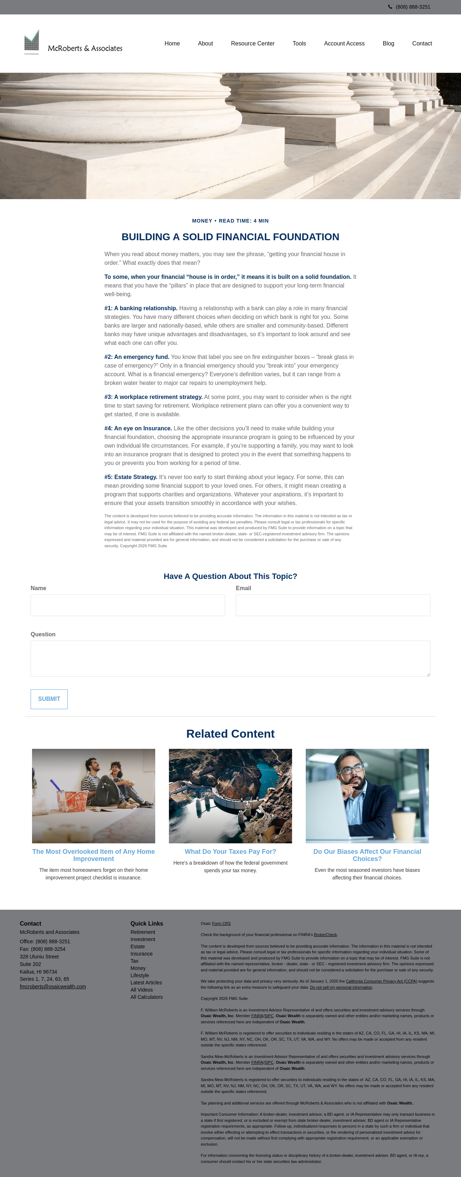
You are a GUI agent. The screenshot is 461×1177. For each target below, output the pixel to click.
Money (138, 968)
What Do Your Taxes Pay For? (230, 851)
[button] (205, 43)
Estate (138, 946)
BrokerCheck (325, 934)
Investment (143, 939)
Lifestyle (140, 975)
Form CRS (221, 923)
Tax (135, 961)
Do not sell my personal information (341, 987)
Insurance (142, 954)
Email (243, 588)
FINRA (257, 1016)
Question (43, 634)
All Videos (142, 990)
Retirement (143, 932)
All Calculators (147, 997)
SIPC (269, 1016)
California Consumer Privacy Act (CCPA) (381, 981)
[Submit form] (49, 699)
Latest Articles (146, 982)
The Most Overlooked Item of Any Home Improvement (93, 855)
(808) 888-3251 (409, 7)
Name (38, 588)
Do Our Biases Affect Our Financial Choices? (367, 855)
